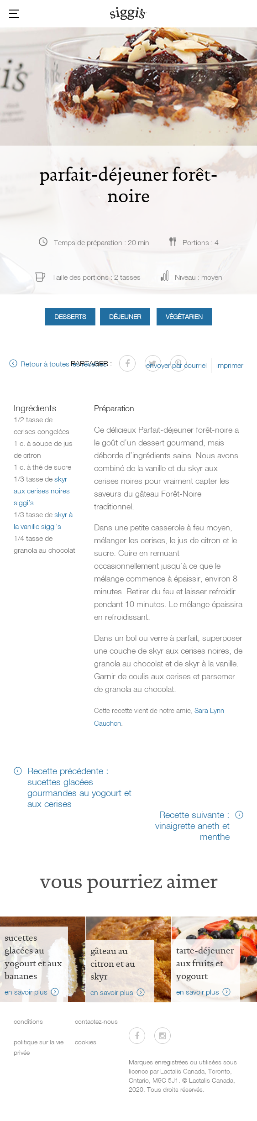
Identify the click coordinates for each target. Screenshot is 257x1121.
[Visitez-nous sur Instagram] (162, 1035)
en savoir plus (26, 991)
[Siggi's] (128, 13)
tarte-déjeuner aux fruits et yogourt (205, 963)
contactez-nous (96, 1021)
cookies (85, 1042)
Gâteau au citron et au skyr (112, 963)
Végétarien (184, 316)
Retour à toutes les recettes (64, 363)
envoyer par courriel (176, 365)
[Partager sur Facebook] (127, 363)
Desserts (70, 316)
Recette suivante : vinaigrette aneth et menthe (192, 825)
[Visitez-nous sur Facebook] (137, 1035)
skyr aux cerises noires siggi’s (42, 490)
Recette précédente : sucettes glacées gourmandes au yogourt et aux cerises (79, 787)
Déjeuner (125, 316)
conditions (28, 1021)
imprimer (229, 365)
